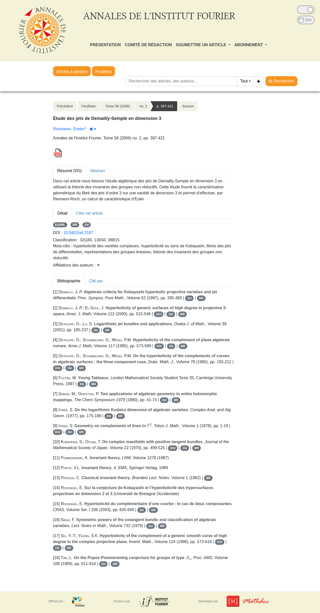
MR (74, 225)
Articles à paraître (72, 71)
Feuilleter (103, 71)
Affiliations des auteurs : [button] (76, 265)
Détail (62, 213)
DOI (158, 314)
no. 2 (143, 106)
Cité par (96, 281)
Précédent (65, 106)
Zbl (86, 225)
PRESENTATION (105, 45)
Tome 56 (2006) (117, 106)
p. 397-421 (165, 106)
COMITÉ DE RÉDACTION (148, 45)
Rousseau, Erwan (68, 129)
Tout (244, 81)
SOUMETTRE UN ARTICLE (201, 45)
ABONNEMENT (249, 45)
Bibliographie (68, 281)
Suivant (188, 106)
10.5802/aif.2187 (78, 233)
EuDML (60, 225)
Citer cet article (89, 213)
